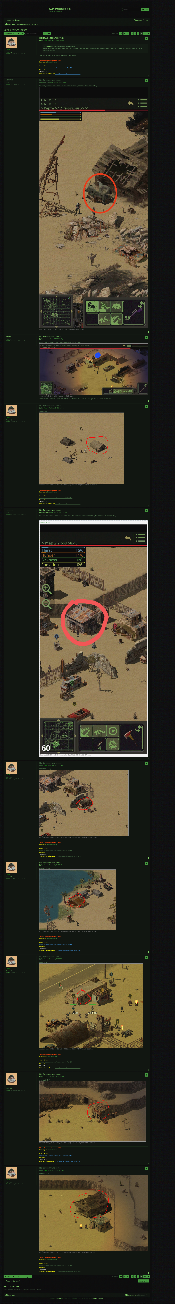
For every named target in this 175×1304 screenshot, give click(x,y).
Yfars (8, 49)
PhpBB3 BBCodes (98, 1299)
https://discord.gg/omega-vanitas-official (67, 74)
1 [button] (127, 33)
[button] (120, 33)
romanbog (49, 46)
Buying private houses (15, 29)
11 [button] (145, 33)
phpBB (59, 1299)
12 (10, 512)
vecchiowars (9, 510)
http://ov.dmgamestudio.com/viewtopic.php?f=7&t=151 (55, 68)
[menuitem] (17, 20)
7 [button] (132, 33)
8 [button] (135, 33)
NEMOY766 (9, 80)
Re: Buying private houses (51, 38)
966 (11, 52)
